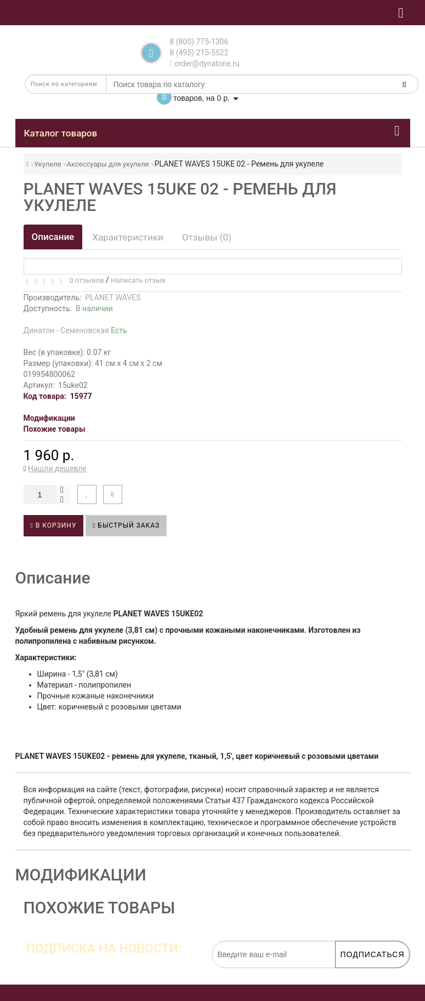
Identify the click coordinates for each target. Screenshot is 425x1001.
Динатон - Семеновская (75, 330)
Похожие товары (55, 429)
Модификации (49, 418)
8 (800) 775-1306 (198, 41)
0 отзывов (85, 280)
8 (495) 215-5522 (198, 52)
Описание (53, 236)
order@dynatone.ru (204, 63)
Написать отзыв (138, 280)
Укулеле (47, 164)
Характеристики (127, 237)
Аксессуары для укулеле (108, 164)
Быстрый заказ (126, 525)
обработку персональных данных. (357, 973)
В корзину (54, 525)
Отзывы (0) (206, 237)
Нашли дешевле (57, 468)
